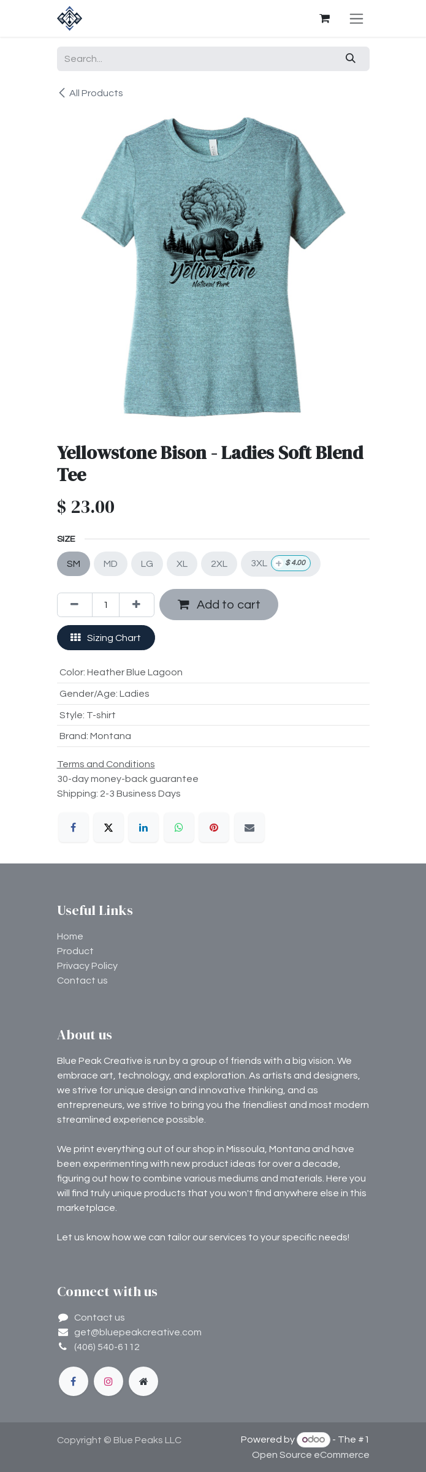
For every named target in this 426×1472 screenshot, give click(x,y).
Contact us (82, 980)
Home (70, 936)
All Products (90, 93)
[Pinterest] (214, 827)
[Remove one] (75, 605)
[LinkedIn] (143, 827)
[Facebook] (73, 827)
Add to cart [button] (219, 604)
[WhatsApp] (179, 827)
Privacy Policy (87, 966)
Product (75, 951)
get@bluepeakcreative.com (138, 1332)
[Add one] (136, 605)
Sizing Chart (105, 637)
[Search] (350, 59)
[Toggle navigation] (356, 18)
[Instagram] (108, 1381)
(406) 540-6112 (107, 1347)
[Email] (249, 827)
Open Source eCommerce (311, 1455)
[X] (108, 827)
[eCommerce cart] (324, 18)
